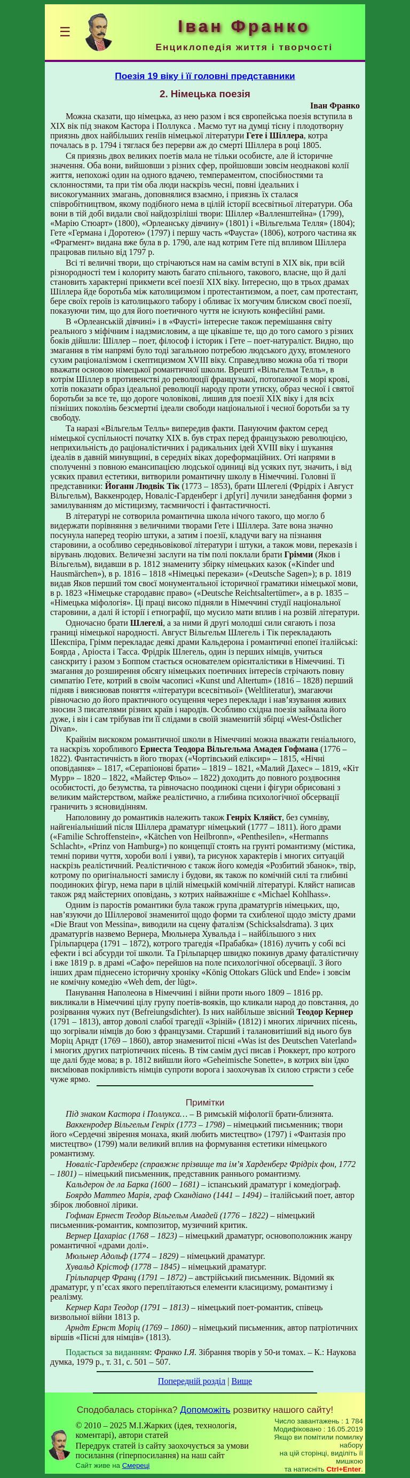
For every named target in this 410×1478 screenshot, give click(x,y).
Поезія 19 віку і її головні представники (205, 76)
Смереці (136, 1465)
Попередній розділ (191, 1381)
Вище (241, 1381)
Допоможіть (205, 1409)
